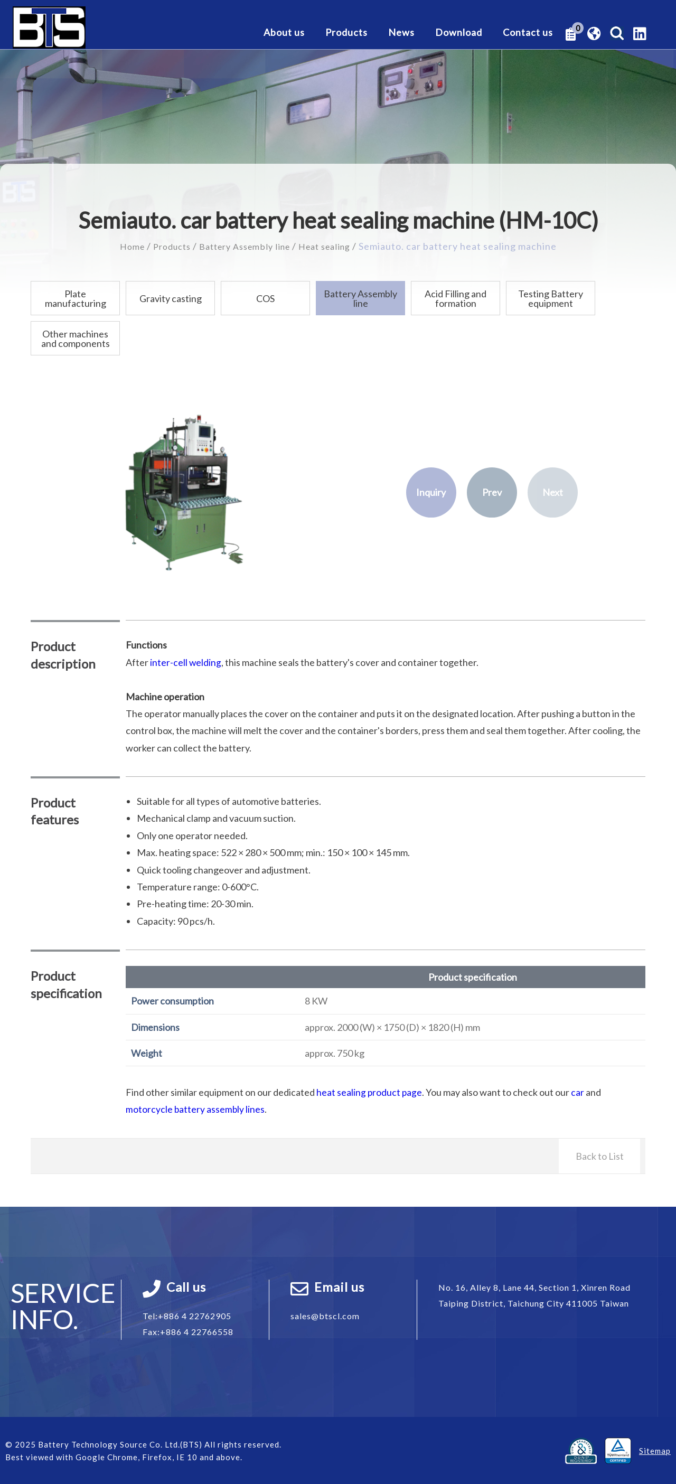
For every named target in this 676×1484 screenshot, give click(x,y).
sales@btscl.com (325, 1315)
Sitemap (655, 1450)
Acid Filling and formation (455, 298)
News (401, 32)
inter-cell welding (186, 662)
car (578, 1092)
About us (284, 32)
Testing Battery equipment (550, 298)
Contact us (528, 32)
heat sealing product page (369, 1092)
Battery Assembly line (244, 246)
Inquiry (431, 493)
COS (265, 298)
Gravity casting (170, 298)
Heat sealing (333, 246)
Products (346, 32)
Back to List (600, 1155)
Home (121, 246)
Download (458, 32)
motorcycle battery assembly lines (196, 1109)
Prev (492, 493)
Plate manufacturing (75, 298)
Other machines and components (75, 338)
